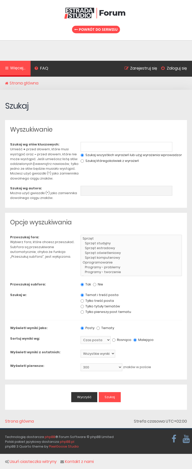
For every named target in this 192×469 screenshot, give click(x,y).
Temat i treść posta (99, 295)
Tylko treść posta (97, 301)
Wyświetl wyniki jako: (28, 328)
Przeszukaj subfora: (28, 284)
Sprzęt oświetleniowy (131, 253)
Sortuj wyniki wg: (25, 338)
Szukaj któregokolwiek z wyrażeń (110, 161)
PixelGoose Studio (64, 446)
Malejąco (143, 340)
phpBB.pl (67, 441)
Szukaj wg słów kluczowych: (34, 144)
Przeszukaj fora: (24, 237)
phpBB (50, 437)
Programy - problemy (131, 267)
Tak (86, 284)
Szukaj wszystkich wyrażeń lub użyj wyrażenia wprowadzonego (135, 155)
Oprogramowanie (131, 262)
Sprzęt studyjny (131, 243)
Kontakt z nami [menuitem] (77, 461)
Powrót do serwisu (96, 29)
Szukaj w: (18, 295)
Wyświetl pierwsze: (27, 366)
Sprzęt (131, 238)
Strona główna (19, 421)
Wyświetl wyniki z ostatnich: (35, 352)
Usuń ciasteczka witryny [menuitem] (31, 461)
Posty (87, 328)
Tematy (105, 328)
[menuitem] (41, 69)
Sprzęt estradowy (131, 248)
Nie (98, 284)
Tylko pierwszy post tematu (106, 312)
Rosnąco (121, 340)
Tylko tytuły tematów (100, 306)
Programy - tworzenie (131, 272)
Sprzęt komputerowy (131, 257)
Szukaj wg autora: (26, 188)
